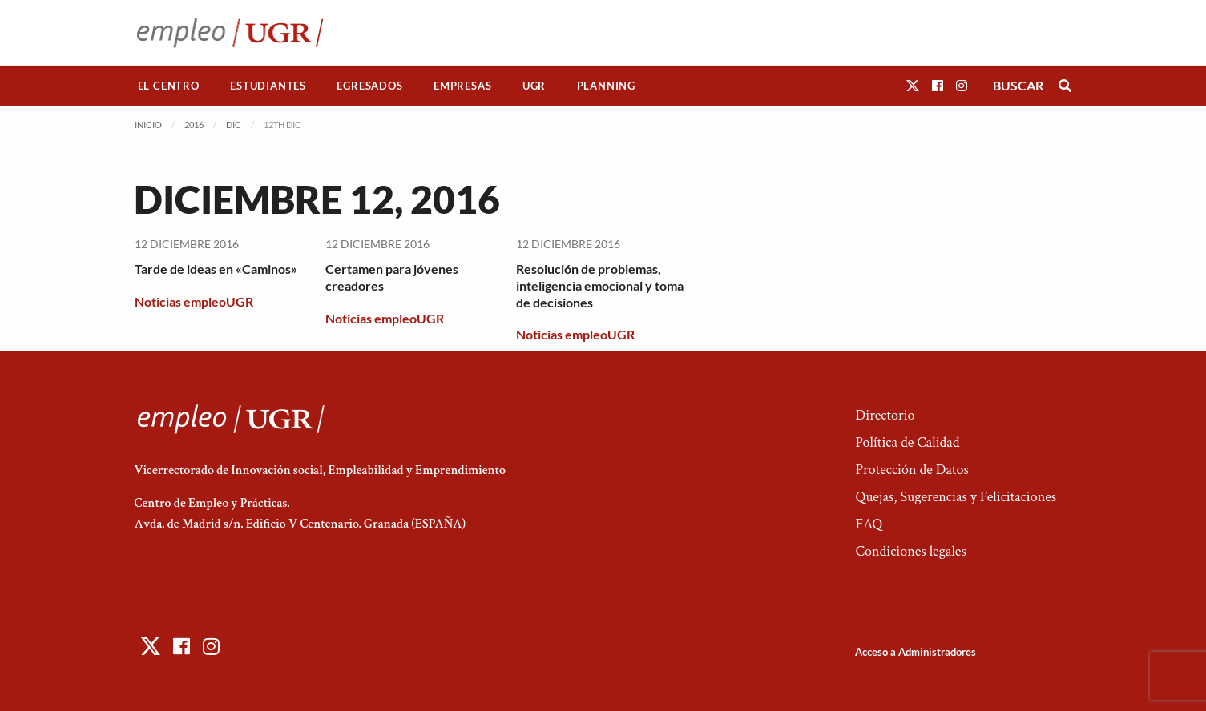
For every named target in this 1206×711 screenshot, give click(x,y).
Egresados (369, 85)
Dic (233, 124)
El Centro (169, 85)
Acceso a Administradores (915, 651)
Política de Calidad (907, 442)
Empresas (462, 85)
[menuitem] (169, 86)
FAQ (868, 524)
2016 (194, 124)
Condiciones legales (910, 551)
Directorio (884, 415)
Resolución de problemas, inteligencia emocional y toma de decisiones (600, 285)
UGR (534, 85)
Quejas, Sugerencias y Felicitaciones (955, 497)
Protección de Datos (911, 469)
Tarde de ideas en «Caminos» (216, 268)
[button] (913, 85)
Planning (606, 85)
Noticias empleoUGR (194, 301)
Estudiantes (268, 85)
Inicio (148, 124)
